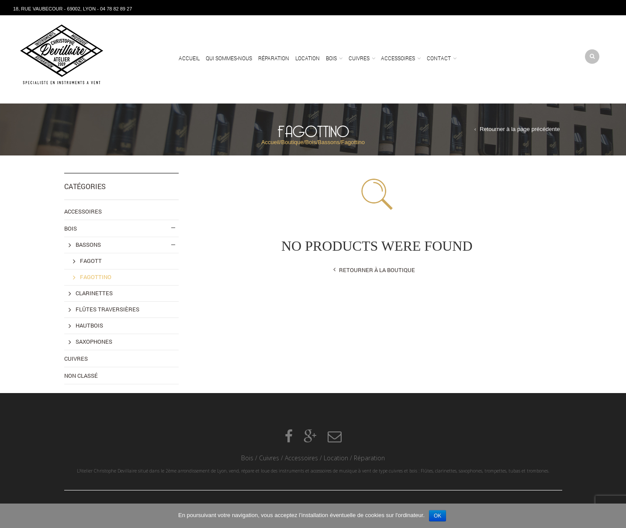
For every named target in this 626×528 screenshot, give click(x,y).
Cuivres (359, 58)
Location (307, 58)
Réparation (273, 58)
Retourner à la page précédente (520, 129)
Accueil (189, 58)
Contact (439, 58)
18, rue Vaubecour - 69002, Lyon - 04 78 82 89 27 (72, 8)
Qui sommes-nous (229, 58)
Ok (437, 516)
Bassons (328, 142)
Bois (331, 58)
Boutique (292, 142)
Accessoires (398, 58)
